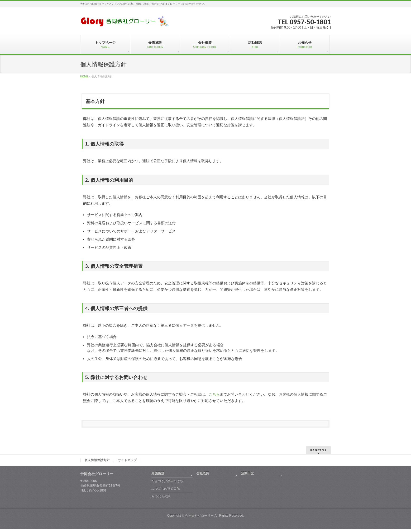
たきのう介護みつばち (167, 481)
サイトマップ (127, 460)
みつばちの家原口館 (165, 488)
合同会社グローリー (199, 515)
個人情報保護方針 (97, 460)
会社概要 (202, 473)
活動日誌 (247, 473)
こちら (214, 394)
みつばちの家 (160, 496)
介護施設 (157, 473)
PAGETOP (318, 450)
